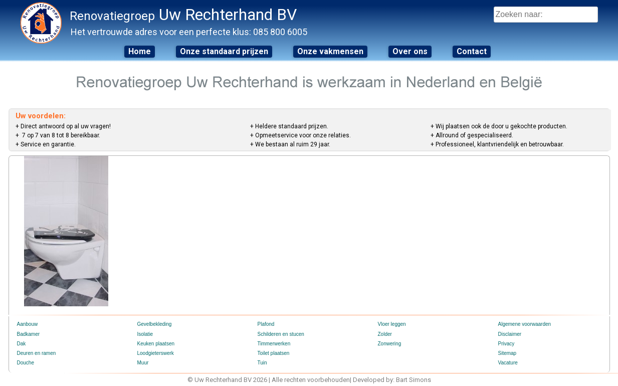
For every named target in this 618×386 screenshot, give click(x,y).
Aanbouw (27, 324)
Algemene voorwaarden (524, 324)
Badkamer (28, 334)
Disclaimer (510, 334)
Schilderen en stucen (281, 334)
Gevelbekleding (154, 324)
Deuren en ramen (36, 353)
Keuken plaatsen (156, 343)
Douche (25, 362)
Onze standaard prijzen (224, 51)
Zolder (385, 334)
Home (139, 51)
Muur (143, 362)
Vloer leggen (392, 324)
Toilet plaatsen (274, 353)
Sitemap (507, 353)
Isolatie (145, 334)
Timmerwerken (274, 343)
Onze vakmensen (330, 51)
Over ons (410, 51)
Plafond (266, 324)
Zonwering (389, 343)
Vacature (508, 362)
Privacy (506, 343)
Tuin (262, 362)
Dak (21, 343)
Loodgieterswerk (155, 353)
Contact (472, 51)
